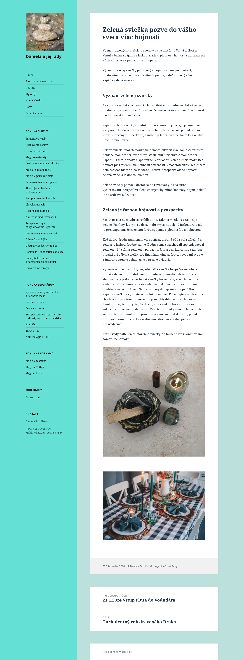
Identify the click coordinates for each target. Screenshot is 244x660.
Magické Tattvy (35, 367)
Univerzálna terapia (37, 268)
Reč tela (30, 87)
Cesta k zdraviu (35, 308)
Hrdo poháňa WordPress (117, 651)
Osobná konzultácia (37, 210)
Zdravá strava (34, 113)
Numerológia (33, 100)
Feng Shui (31, 324)
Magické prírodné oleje (39, 176)
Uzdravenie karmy (37, 145)
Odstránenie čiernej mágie (41, 245)
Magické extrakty (36, 157)
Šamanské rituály (36, 138)
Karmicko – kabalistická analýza (45, 252)
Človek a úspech (35, 204)
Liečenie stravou (35, 302)
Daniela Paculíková (141, 566)
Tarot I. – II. (32, 330)
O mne (29, 75)
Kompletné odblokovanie (40, 198)
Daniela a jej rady (43, 56)
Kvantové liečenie (36, 151)
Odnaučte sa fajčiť (36, 239)
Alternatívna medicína (39, 81)
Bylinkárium (33, 397)
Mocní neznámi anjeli (38, 169)
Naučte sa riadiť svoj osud (41, 217)
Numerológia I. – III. (37, 337)
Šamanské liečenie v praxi (41, 182)
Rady (29, 107)
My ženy (31, 94)
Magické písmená (36, 361)
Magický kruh (34, 373)
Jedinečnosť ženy (167, 566)
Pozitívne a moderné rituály (42, 163)
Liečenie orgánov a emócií (41, 233)
